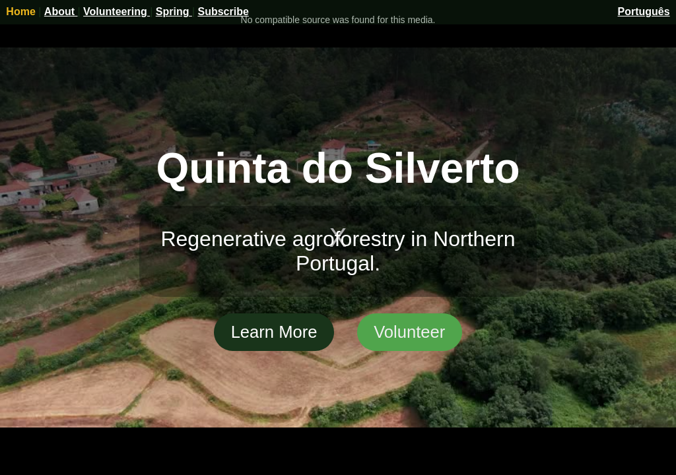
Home (22, 11)
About (61, 11)
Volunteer (409, 332)
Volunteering (116, 11)
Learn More (274, 332)
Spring (174, 11)
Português (644, 11)
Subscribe (222, 11)
